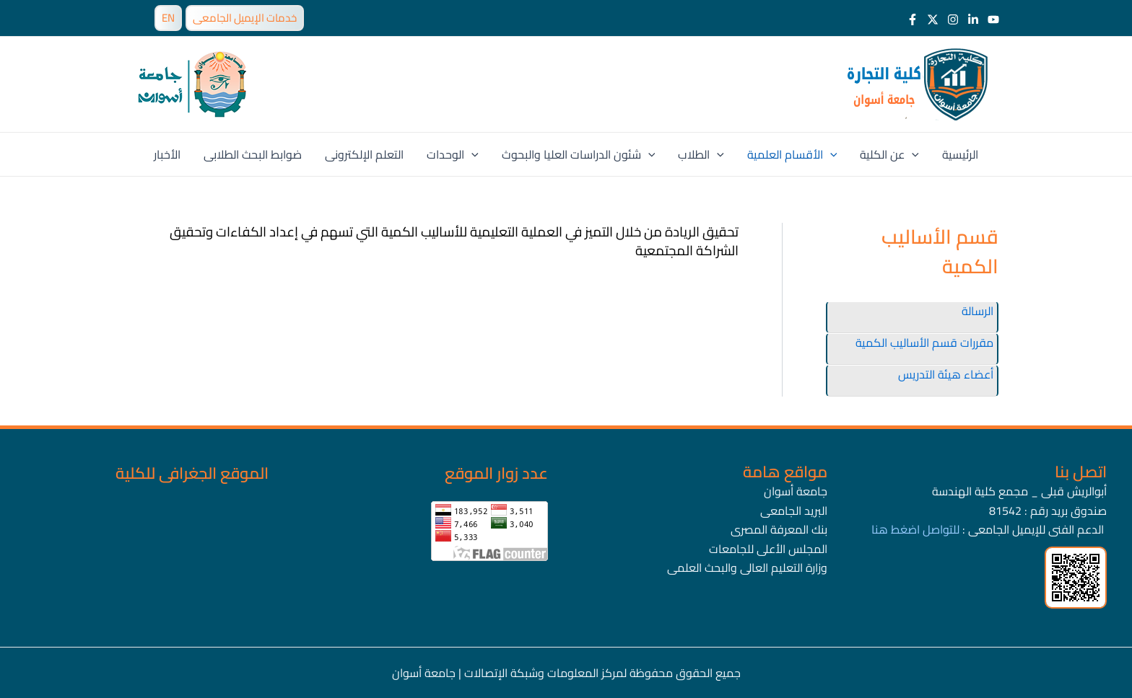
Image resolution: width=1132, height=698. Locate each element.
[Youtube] (993, 19)
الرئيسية (960, 154)
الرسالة (977, 311)
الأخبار (167, 154)
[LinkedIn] (973, 19)
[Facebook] (912, 19)
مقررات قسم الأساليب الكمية (924, 342)
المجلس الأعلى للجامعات (768, 549)
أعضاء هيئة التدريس (945, 374)
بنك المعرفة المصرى (779, 529)
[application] (471, 154)
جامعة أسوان (795, 491)
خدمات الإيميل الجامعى (245, 17)
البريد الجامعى (793, 510)
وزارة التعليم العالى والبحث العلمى (747, 567)
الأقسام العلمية (792, 154)
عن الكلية (889, 154)
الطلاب (701, 154)
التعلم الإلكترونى (364, 154)
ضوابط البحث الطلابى (253, 154)
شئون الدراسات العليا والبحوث (579, 154)
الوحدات (453, 154)
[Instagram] (953, 19)
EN (168, 17)
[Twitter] (933, 19)
